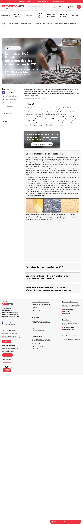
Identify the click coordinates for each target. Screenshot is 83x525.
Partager (8, 113)
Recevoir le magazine (68, 329)
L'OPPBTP (58, 7)
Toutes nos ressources (12, 23)
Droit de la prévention (38, 330)
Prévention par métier (18, 15)
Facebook (5, 322)
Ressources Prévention (70, 302)
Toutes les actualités (68, 327)
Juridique (9, 106)
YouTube (11, 324)
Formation (77, 15)
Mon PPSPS (36, 348)
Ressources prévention (52, 15)
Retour (4, 25)
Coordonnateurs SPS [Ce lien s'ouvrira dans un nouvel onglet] (58, 1)
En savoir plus (6, 341)
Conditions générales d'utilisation (10, 312)
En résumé (9, 93)
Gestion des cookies (14, 316)
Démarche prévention (65, 15)
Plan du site (5, 316)
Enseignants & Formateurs (25, 1)
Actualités (5, 15)
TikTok (4, 324)
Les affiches (66, 311)
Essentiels (30, 15)
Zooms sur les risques (25, 23)
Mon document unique (38, 346)
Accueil (3, 23)
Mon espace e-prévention (39, 350)
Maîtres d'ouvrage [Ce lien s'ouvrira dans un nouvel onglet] (42, 1)
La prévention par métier (40, 302)
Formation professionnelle (71, 336)
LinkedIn (13, 322)
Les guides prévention (68, 309)
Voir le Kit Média (7, 355)
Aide (70, 7)
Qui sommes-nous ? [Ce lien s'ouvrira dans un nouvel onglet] (7, 308)
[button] (79, 7)
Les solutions (66, 313)
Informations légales (7, 310)
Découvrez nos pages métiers (42, 144)
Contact (4, 314)
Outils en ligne (41, 15)
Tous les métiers (37, 310)
